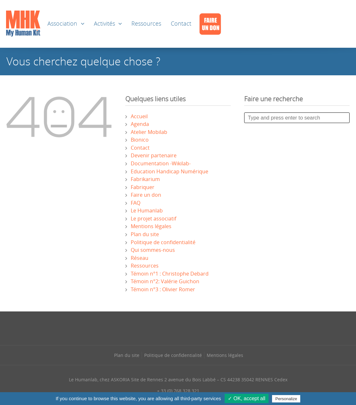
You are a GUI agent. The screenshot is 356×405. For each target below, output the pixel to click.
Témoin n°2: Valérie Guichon (165, 281)
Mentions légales (151, 226)
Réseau (139, 257)
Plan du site (145, 234)
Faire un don (146, 194)
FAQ (135, 202)
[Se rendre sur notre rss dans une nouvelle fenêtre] (191, 327)
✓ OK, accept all (246, 398)
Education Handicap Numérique (169, 171)
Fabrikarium (145, 179)
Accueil (139, 116)
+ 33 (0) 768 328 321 (178, 391)
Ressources (146, 23)
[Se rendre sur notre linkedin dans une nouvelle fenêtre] (178, 327)
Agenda (140, 124)
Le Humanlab (147, 210)
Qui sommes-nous (153, 249)
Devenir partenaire (154, 155)
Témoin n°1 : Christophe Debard (170, 273)
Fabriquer (142, 187)
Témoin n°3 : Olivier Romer (163, 289)
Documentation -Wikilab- (161, 163)
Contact (181, 23)
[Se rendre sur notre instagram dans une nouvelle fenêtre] (165, 327)
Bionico (140, 139)
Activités (104, 23)
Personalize (286, 398)
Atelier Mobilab (149, 132)
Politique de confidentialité (163, 242)
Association (62, 23)
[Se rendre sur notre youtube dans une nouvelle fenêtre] (205, 327)
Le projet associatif (153, 218)
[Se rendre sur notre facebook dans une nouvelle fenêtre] (151, 327)
